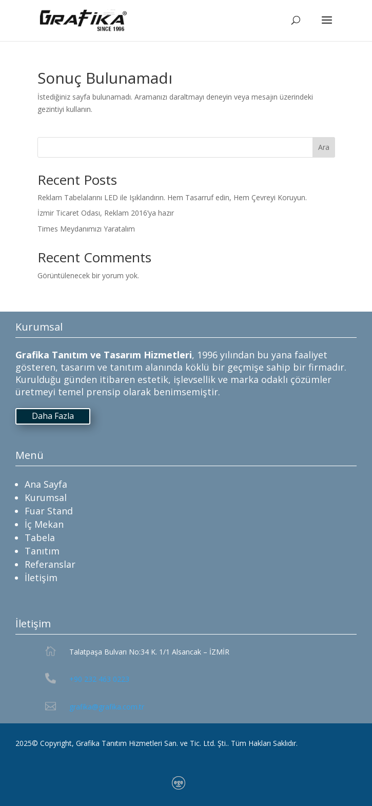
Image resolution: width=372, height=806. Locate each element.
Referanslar (50, 564)
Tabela (40, 537)
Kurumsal (46, 497)
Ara (323, 147)
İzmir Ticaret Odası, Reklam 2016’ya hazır (105, 213)
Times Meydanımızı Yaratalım (86, 229)
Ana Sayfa (46, 484)
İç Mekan (44, 524)
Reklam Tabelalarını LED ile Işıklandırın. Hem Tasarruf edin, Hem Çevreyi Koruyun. (172, 197)
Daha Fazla (53, 415)
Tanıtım (42, 551)
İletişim (41, 577)
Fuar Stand (49, 511)
